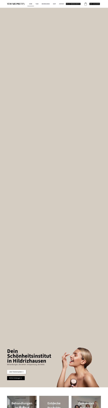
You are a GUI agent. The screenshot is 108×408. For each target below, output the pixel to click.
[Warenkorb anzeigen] (85, 3)
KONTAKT (61, 4)
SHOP (54, 4)
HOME (30, 4)
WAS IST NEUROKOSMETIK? (73, 4)
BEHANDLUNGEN (46, 4)
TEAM (37, 4)
